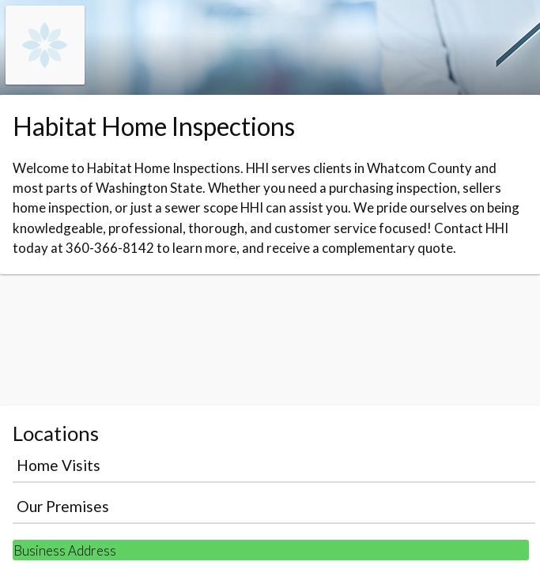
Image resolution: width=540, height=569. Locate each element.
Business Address (64, 550)
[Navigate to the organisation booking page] (45, 79)
